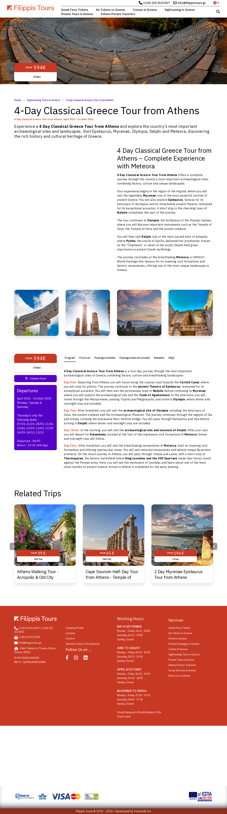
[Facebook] (69, 658)
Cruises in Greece (145, 10)
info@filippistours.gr (192, 3)
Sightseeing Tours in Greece (43, 100)
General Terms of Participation (83, 643)
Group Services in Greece (182, 670)
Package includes (105, 357)
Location (70, 633)
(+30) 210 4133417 (156, 3)
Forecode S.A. (142, 811)
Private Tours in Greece (77, 14)
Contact (70, 638)
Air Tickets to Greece (110, 10)
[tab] (70, 358)
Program (70, 357)
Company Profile (75, 628)
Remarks (159, 357)
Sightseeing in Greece (180, 10)
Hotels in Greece (177, 638)
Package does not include (135, 357)
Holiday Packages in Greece (183, 643)
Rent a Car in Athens (179, 675)
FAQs (171, 357)
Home (17, 100)
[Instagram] (78, 658)
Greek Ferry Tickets (74, 10)
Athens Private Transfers (118, 14)
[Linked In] (88, 658)
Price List (84, 357)
